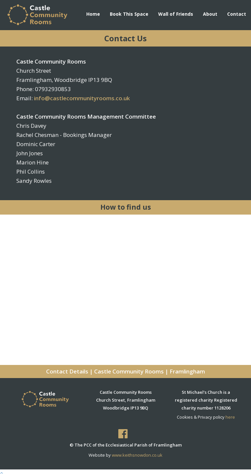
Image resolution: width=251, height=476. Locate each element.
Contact (236, 14)
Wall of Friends (175, 14)
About (210, 14)
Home (93, 14)
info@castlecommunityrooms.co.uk (82, 98)
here (230, 417)
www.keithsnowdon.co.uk (137, 455)
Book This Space (129, 14)
